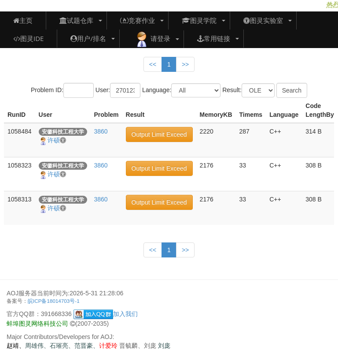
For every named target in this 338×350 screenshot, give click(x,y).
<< (152, 64)
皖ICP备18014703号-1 (54, 301)
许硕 (52, 140)
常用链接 (213, 38)
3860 (101, 131)
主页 (23, 20)
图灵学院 (199, 20)
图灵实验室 (263, 20)
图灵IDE (28, 38)
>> (185, 64)
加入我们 (105, 313)
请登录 (151, 39)
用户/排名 (88, 38)
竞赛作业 (137, 20)
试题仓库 (76, 20)
